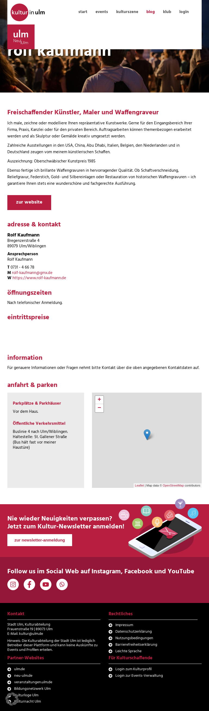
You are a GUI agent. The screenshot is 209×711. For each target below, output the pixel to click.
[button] (12, 699)
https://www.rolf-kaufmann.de (39, 278)
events (102, 12)
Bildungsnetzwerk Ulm (32, 689)
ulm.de (19, 669)
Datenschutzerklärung (133, 632)
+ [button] (99, 400)
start (82, 12)
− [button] (99, 408)
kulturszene (127, 12)
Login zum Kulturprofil (133, 669)
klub (167, 12)
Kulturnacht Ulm (27, 701)
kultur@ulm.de (31, 634)
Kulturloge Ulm (26, 695)
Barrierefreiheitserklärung (136, 645)
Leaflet (139, 485)
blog (150, 12)
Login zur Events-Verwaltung (139, 676)
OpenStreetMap (173, 485)
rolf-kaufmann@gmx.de (32, 273)
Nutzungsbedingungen (134, 638)
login (184, 12)
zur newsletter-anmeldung (39, 540)
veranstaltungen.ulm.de (33, 682)
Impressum (124, 625)
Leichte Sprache (128, 651)
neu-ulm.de (23, 676)
